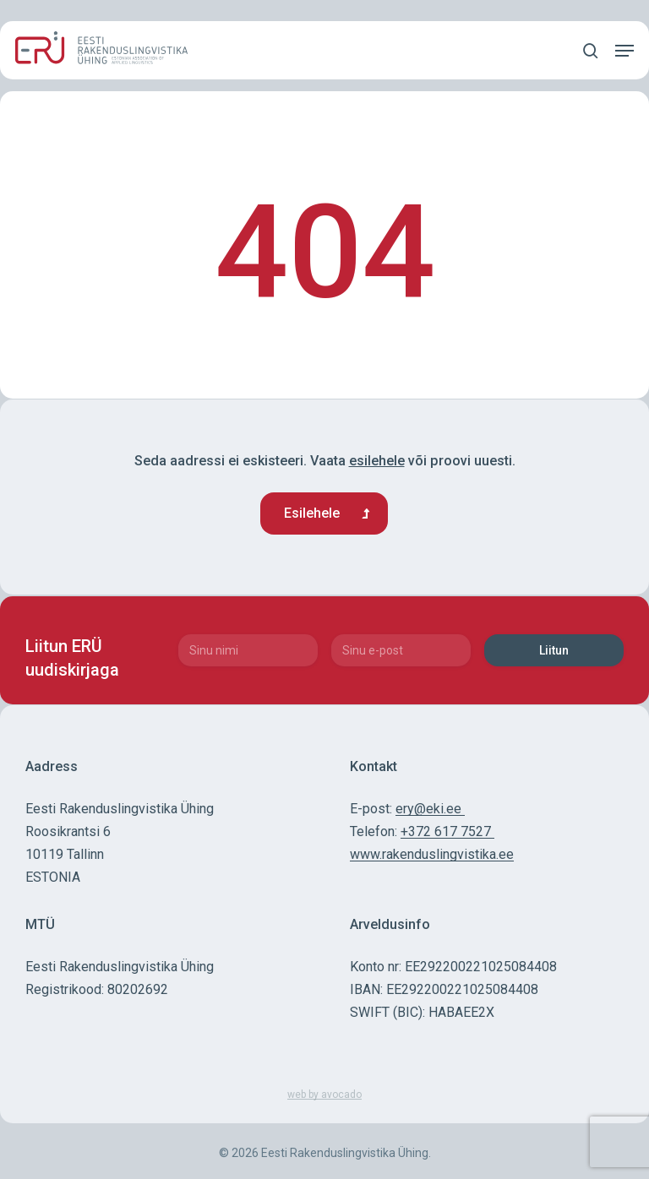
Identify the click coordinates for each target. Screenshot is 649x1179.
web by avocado (324, 1094)
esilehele (377, 461)
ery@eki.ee (430, 809)
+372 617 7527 (447, 831)
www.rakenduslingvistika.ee (432, 854)
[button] (624, 50)
